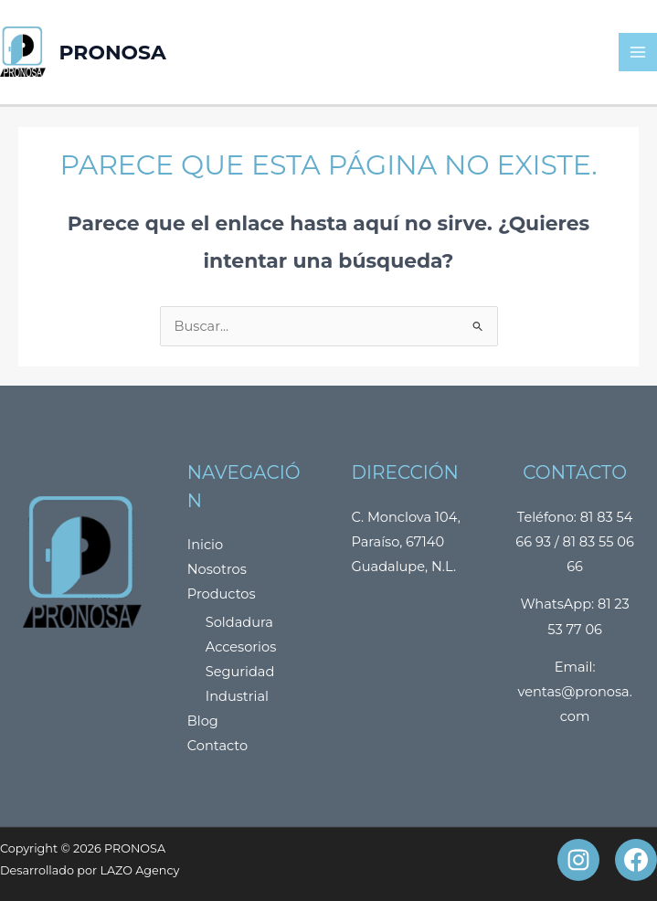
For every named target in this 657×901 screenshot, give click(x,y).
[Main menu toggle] (638, 52)
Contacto (217, 745)
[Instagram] (578, 860)
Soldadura (239, 622)
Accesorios (241, 647)
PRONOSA (112, 52)
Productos (221, 594)
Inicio (205, 544)
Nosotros (217, 569)
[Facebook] (636, 860)
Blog (202, 721)
